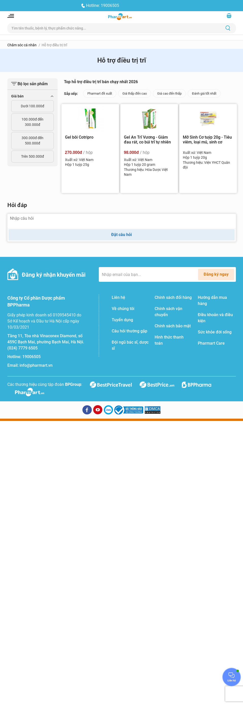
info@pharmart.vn (36, 365)
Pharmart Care (211, 343)
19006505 (31, 356)
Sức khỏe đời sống (215, 332)
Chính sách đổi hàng (173, 297)
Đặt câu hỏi (121, 234)
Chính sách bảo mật (173, 326)
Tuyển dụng (122, 319)
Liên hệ (118, 297)
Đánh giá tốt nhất (204, 93)
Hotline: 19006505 (102, 5)
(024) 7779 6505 (22, 348)
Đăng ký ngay (216, 274)
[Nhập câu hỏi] (121, 221)
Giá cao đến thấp (169, 93)
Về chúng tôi (123, 308)
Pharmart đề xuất (99, 93)
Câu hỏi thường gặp (129, 331)
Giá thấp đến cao (134, 93)
